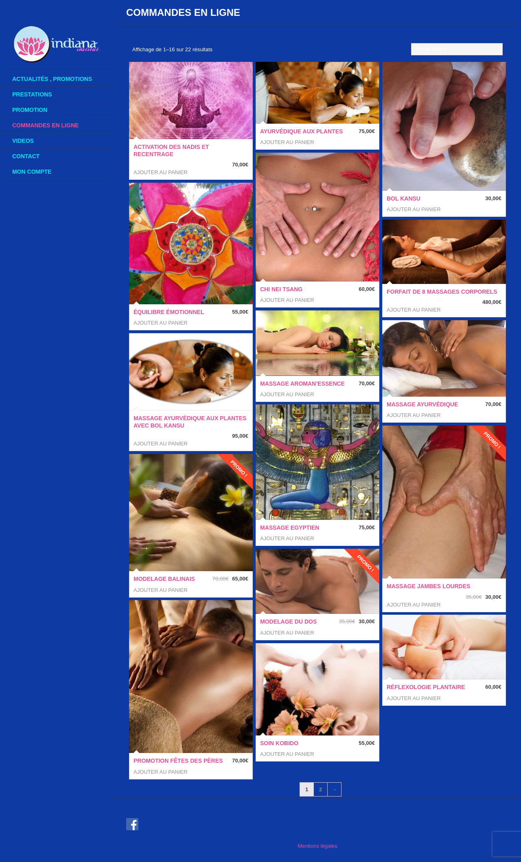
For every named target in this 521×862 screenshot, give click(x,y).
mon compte (60, 171)
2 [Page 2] (320, 789)
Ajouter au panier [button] (161, 172)
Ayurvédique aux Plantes (301, 131)
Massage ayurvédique (422, 404)
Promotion (29, 110)
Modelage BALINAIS (164, 579)
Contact (25, 156)
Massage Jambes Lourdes (428, 586)
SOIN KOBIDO (279, 743)
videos (23, 140)
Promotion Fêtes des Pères (178, 760)
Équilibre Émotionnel (169, 312)
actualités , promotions (52, 79)
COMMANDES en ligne (60, 125)
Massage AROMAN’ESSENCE (302, 383)
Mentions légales (317, 846)
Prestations (32, 94)
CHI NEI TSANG (281, 289)
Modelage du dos (288, 621)
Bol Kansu (403, 198)
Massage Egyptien (289, 527)
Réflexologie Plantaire (426, 687)
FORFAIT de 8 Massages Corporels (442, 291)
